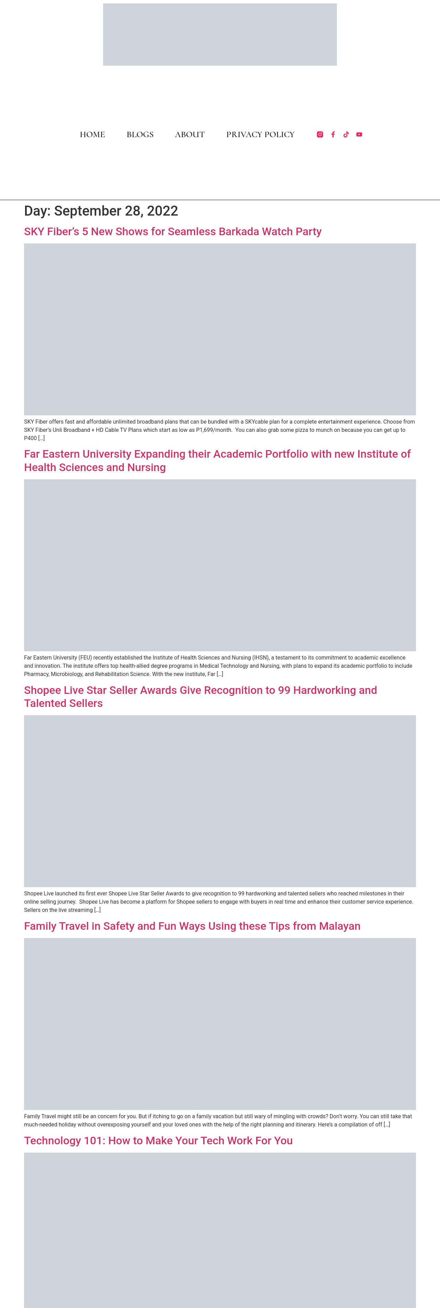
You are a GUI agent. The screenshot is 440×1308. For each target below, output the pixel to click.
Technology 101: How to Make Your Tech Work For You (158, 1140)
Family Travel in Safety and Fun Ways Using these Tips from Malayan (192, 926)
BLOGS (140, 134)
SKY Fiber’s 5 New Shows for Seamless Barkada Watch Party (173, 231)
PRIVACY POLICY (260, 134)
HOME (92, 134)
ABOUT (190, 134)
